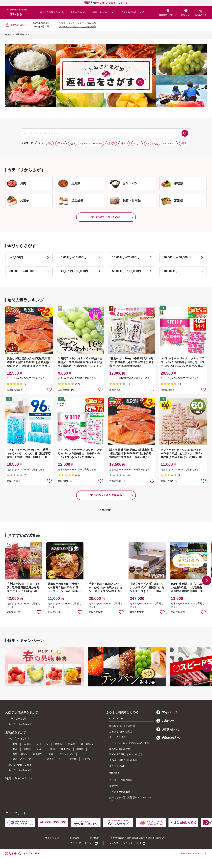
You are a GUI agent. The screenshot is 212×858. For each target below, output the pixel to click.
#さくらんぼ (152, 143)
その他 (86, 758)
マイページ (166, 712)
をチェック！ (104, 3)
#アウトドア (169, 143)
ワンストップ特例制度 (120, 780)
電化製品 (37, 754)
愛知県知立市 (137, 612)
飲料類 (27, 749)
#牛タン (124, 143)
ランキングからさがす (20, 764)
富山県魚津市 (178, 612)
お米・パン (43, 744)
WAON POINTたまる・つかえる (126, 754)
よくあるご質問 (117, 765)
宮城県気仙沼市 (15, 389)
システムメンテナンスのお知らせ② (77, 23)
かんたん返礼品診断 (119, 748)
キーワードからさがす (20, 724)
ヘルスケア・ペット (52, 758)
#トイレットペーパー (91, 143)
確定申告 (114, 785)
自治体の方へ (168, 737)
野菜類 (71, 744)
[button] (206, 580)
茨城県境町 (115, 389)
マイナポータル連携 (119, 791)
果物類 (58, 744)
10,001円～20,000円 (125, 257)
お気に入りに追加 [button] (49, 389)
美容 (51, 754)
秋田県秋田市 (168, 389)
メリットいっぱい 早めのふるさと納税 (129, 743)
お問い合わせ (168, 729)
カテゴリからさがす (19, 738)
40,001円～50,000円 (74, 271)
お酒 (15, 749)
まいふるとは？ (117, 737)
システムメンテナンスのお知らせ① (77, 26)
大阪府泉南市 (14, 481)
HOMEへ (107, 509)
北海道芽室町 (55, 612)
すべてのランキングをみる (106, 495)
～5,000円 (16, 257)
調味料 (80, 749)
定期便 (72, 758)
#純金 (184, 143)
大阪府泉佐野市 (169, 481)
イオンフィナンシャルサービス (125, 843)
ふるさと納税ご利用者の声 (123, 760)
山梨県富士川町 (66, 389)
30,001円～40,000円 (23, 271)
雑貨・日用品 (20, 754)
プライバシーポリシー (82, 843)
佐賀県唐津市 (14, 612)
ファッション (66, 754)
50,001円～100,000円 (126, 271)
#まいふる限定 (44, 143)
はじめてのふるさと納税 (122, 725)
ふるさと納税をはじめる (131, 12)
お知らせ (165, 720)
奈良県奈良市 (96, 612)
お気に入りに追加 (39, 611)
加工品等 (65, 749)
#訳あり (61, 143)
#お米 (73, 143)
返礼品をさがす (79, 12)
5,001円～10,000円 (73, 257)
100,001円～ (171, 271)
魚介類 (27, 744)
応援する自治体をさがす (52, 12)
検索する (185, 133)
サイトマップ (52, 837)
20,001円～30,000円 (177, 257)
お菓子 (40, 749)
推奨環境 (74, 837)
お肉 (15, 744)
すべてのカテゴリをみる (106, 217)
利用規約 (95, 837)
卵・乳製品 (87, 744)
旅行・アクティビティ (24, 758)
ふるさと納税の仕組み (120, 731)
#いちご (137, 143)
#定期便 (111, 143)
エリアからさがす (18, 718)
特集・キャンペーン (102, 12)
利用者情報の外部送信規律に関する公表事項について (138, 837)
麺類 (52, 749)
